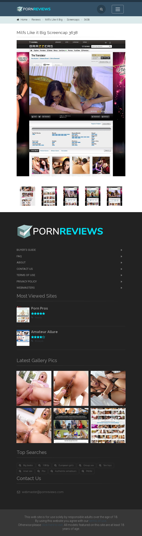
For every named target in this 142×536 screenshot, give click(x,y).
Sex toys (105, 465)
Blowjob (37, 341)
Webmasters (26, 287)
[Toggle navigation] (118, 9)
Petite (87, 471)
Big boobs (26, 465)
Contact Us (25, 268)
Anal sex (25, 471)
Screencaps (73, 19)
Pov (41, 471)
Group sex (86, 465)
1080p (43, 465)
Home (22, 19)
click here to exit (52, 525)
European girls (64, 465)
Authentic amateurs (64, 471)
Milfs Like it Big (53, 19)
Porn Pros (39, 308)
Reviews (36, 19)
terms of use (97, 521)
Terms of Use (26, 275)
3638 (87, 19)
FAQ (19, 256)
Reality (36, 317)
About (21, 262)
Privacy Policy (27, 281)
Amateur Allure (44, 332)
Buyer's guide (26, 249)
